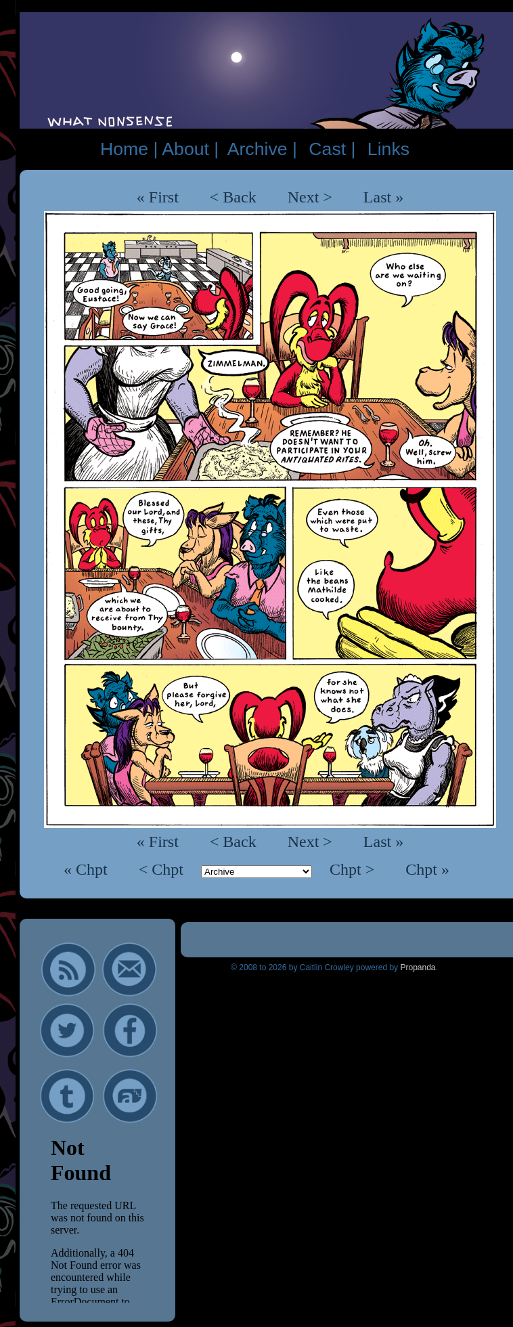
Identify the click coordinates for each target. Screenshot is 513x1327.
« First (158, 197)
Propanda (417, 967)
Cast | (332, 149)
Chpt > (354, 869)
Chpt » (427, 869)
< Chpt (163, 869)
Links (388, 149)
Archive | (262, 149)
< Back (233, 197)
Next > (310, 197)
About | (190, 149)
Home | (129, 149)
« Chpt (88, 869)
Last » (383, 197)
